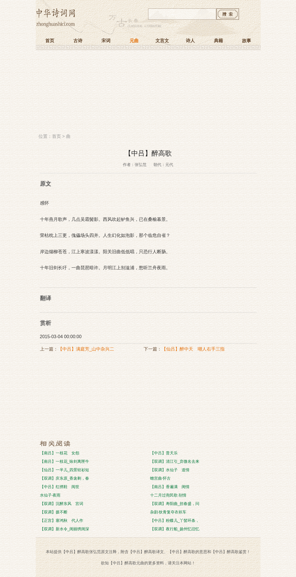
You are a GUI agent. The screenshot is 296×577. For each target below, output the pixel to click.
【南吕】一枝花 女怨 (59, 453)
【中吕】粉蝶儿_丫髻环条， (175, 520)
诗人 (190, 40)
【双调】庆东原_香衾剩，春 (64, 478)
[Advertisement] (148, 93)
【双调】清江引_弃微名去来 (175, 461)
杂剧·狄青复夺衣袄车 (168, 512)
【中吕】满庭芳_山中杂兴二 (86, 349)
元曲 (134, 40)
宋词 (105, 40)
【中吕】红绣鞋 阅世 (59, 486)
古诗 (77, 40)
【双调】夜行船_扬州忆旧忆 (175, 529)
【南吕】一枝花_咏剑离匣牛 (64, 461)
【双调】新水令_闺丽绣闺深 (64, 529)
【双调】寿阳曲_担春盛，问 (175, 503)
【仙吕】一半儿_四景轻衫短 (64, 470)
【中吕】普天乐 (164, 453)
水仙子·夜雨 (50, 495)
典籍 (218, 40)
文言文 (162, 40)
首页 (49, 40)
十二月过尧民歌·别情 (168, 495)
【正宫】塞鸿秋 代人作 (61, 520)
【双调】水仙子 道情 (169, 470)
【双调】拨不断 (53, 512)
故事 (246, 40)
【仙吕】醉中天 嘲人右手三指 (193, 349)
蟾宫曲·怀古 (160, 478)
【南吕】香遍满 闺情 (169, 486)
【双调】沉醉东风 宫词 (61, 503)
